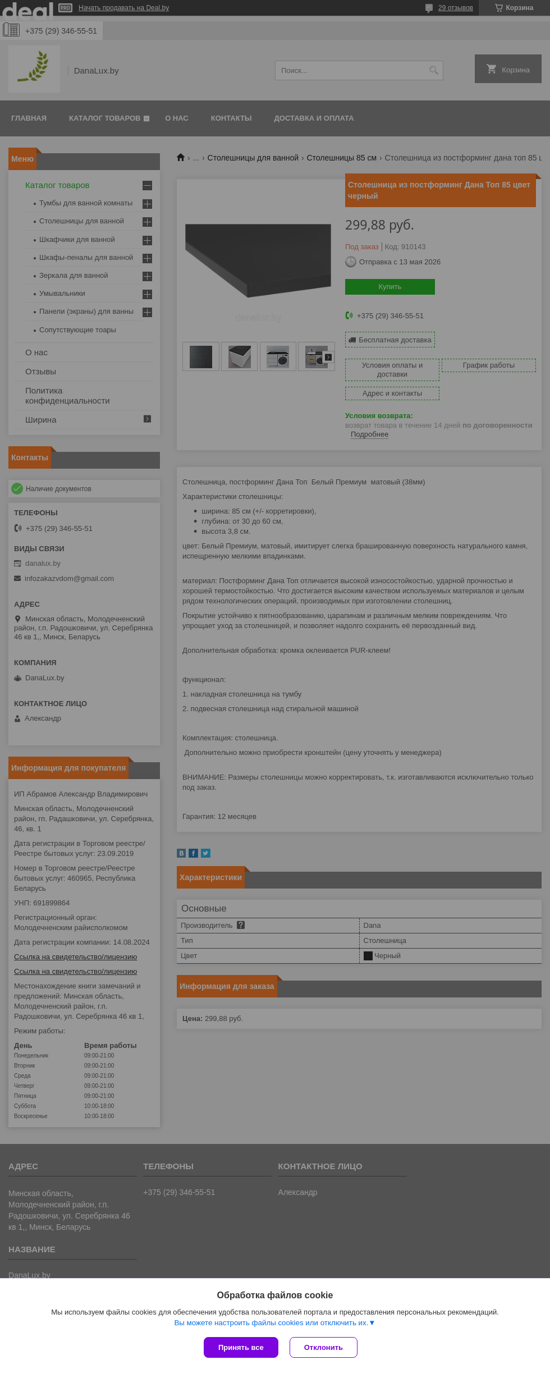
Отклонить (323, 1347)
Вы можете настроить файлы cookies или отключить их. (271, 1323)
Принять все (241, 1347)
